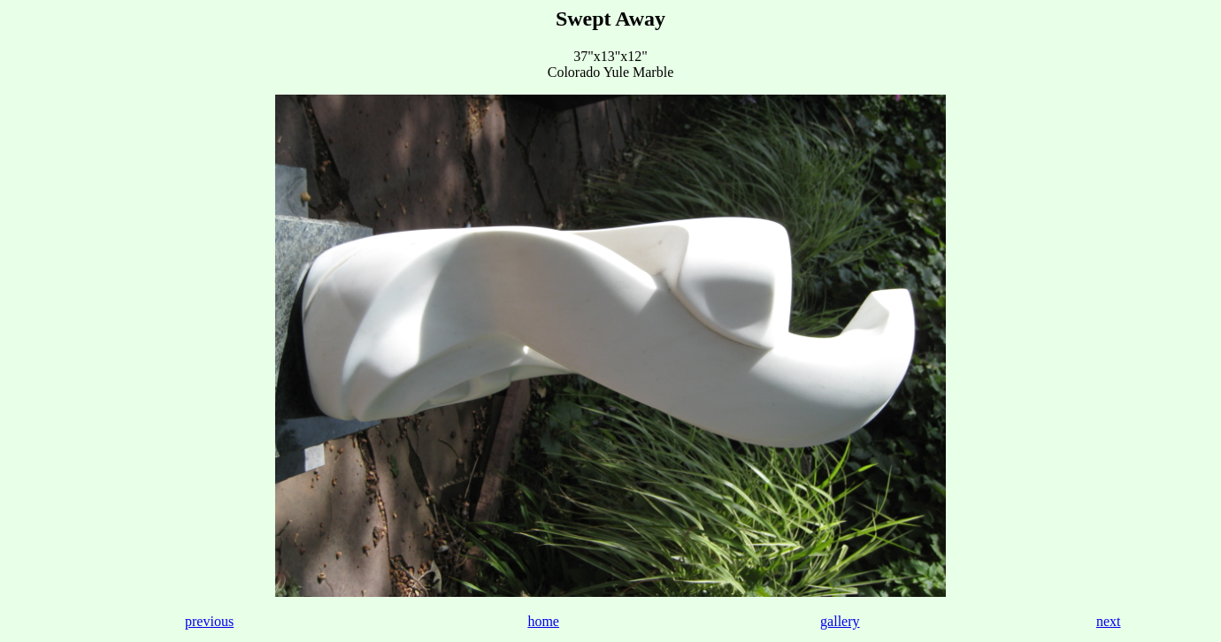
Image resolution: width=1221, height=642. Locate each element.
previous (209, 621)
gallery (839, 621)
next (1108, 621)
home (543, 621)
